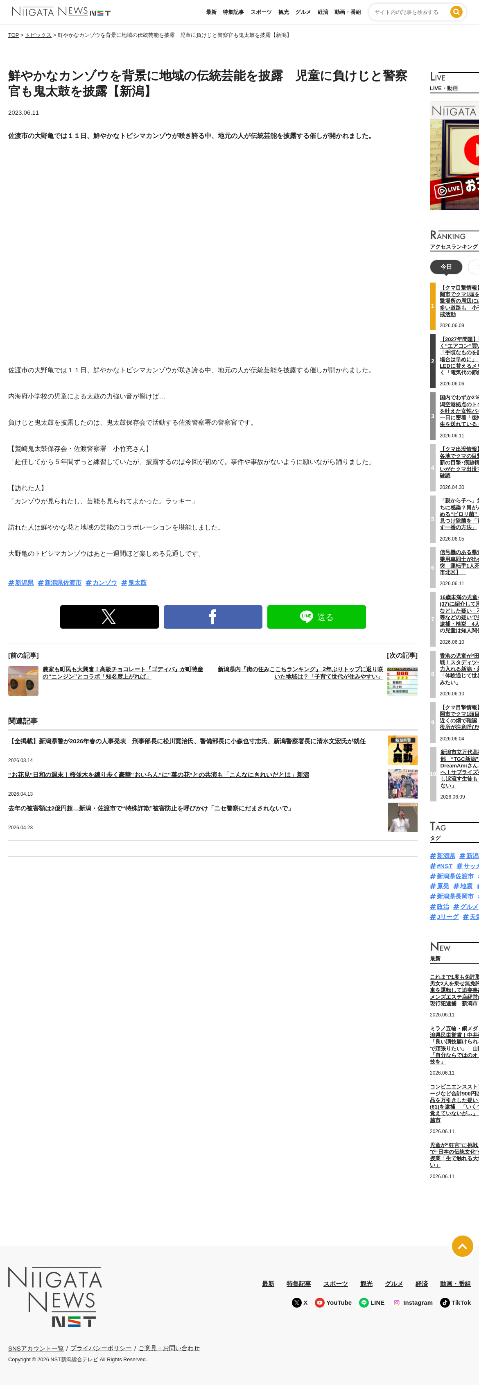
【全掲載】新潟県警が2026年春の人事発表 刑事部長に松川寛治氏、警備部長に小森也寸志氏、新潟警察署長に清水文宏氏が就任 (187, 741)
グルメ (303, 12)
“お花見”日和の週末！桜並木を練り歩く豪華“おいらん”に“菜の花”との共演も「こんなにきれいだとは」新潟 (158, 774)
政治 (443, 906)
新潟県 (24, 582)
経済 (323, 12)
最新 (211, 12)
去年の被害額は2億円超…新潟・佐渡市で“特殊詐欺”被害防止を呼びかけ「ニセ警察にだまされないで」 (151, 808)
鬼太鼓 (137, 582)
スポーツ (261, 12)
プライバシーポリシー (101, 1347)
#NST (444, 865)
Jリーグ (448, 916)
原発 (443, 886)
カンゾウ (105, 582)
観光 (283, 12)
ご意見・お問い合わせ (169, 1347)
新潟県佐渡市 (63, 582)
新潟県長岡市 (455, 896)
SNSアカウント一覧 (36, 1347)
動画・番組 (347, 12)
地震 (466, 886)
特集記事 (233, 12)
